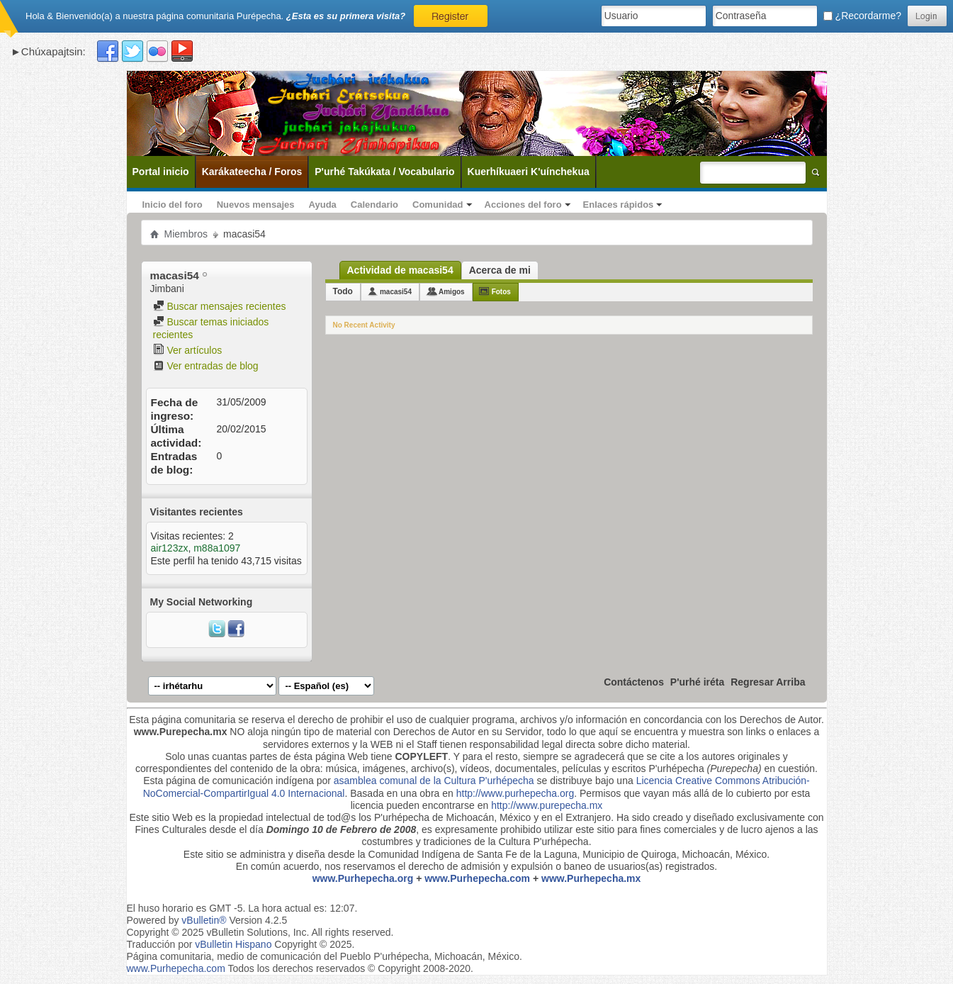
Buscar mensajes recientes (219, 306)
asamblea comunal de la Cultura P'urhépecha (434, 780)
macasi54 (396, 292)
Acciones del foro (523, 204)
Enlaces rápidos (618, 204)
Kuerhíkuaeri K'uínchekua (529, 171)
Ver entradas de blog (206, 365)
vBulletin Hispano (233, 944)
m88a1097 (216, 548)
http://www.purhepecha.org (515, 793)
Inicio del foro (172, 204)
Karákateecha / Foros (252, 171)
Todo (343, 291)
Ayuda (323, 204)
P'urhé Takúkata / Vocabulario (384, 171)
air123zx (169, 548)
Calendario (374, 204)
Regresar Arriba (768, 682)
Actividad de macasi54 (400, 270)
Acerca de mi (500, 270)
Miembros (186, 234)
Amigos (452, 292)
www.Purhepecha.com (477, 878)
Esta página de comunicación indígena (228, 780)
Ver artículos (187, 350)
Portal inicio (160, 171)
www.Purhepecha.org (363, 878)
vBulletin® (203, 920)
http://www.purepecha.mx (546, 805)
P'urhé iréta (697, 682)
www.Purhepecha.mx (591, 878)
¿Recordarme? (862, 15)
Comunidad (437, 204)
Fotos (501, 292)
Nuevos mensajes (256, 204)
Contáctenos (634, 682)
